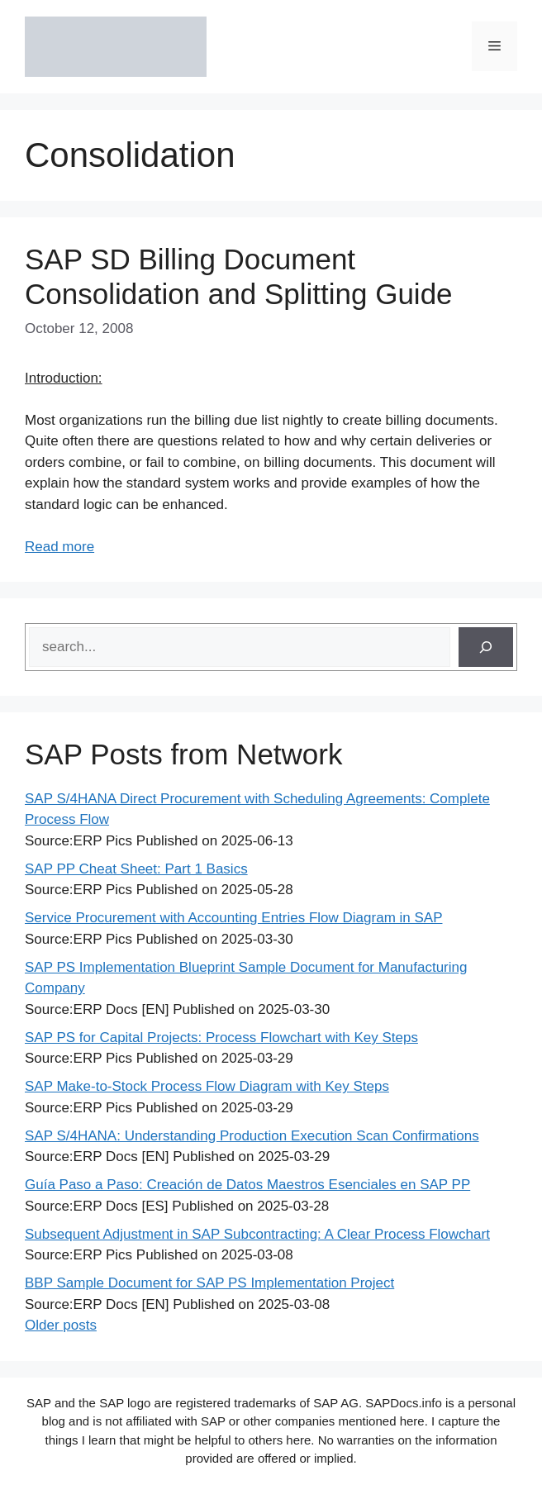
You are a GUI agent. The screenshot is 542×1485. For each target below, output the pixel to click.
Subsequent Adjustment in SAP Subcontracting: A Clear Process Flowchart (257, 1234)
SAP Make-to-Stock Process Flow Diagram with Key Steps (207, 1086)
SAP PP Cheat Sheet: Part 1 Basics (136, 869)
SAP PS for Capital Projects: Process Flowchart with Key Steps (221, 1037)
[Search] (486, 647)
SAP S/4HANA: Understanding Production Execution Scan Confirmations (252, 1136)
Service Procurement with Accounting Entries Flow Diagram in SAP (233, 918)
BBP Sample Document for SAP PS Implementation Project (209, 1283)
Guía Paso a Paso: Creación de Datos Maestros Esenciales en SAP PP (247, 1184)
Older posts (61, 1325)
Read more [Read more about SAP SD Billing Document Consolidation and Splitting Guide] (59, 546)
